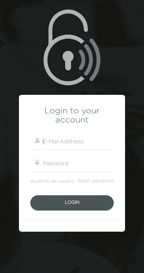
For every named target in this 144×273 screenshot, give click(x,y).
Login (72, 202)
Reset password (95, 181)
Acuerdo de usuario (52, 181)
